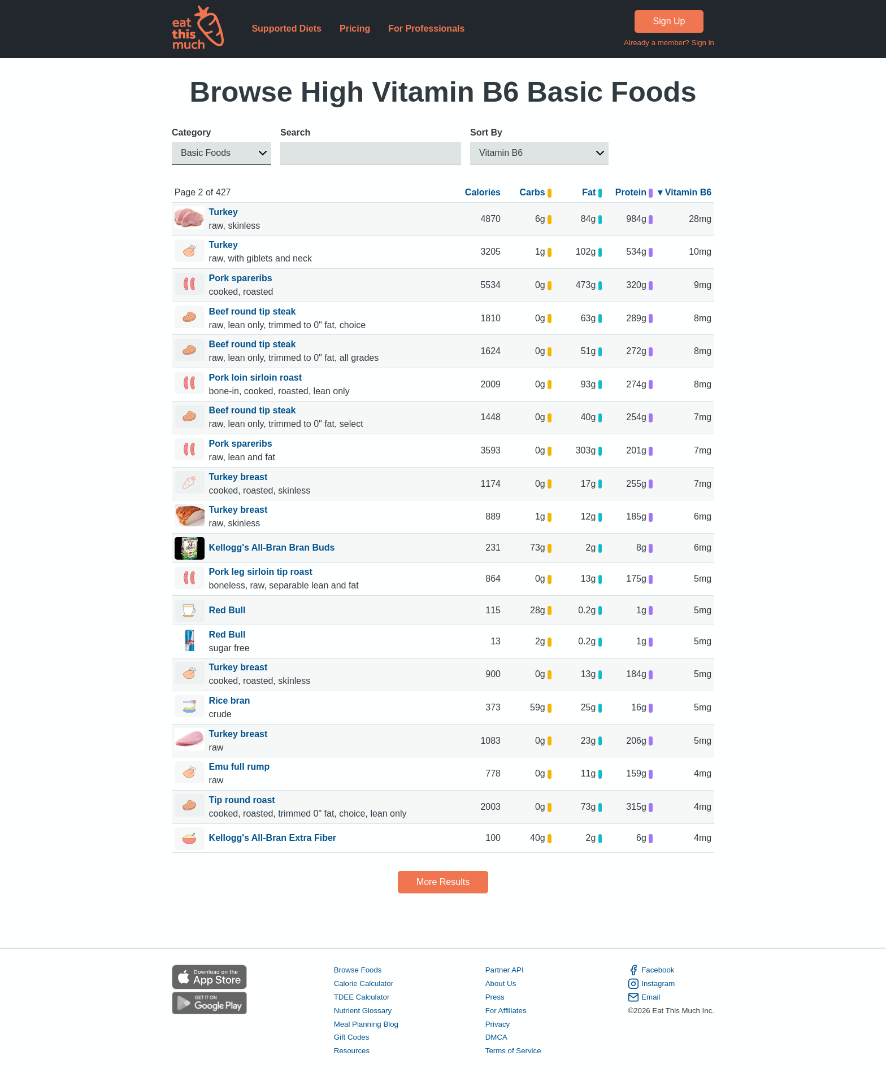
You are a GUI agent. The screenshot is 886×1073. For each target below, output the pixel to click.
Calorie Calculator (363, 983)
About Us (500, 983)
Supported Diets (286, 28)
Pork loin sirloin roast (257, 377)
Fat (592, 192)
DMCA (496, 1037)
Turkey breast (239, 477)
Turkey (225, 212)
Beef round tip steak (253, 311)
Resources (352, 1051)
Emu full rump (240, 766)
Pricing (355, 28)
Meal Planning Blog (366, 1024)
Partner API (504, 970)
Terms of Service (513, 1051)
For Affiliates (506, 1010)
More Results (443, 882)
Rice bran (231, 700)
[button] (221, 153)
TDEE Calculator (362, 997)
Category (191, 132)
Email (644, 997)
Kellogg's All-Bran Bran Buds (272, 548)
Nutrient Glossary (363, 1010)
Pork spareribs (242, 278)
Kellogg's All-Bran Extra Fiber (272, 838)
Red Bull (227, 611)
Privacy (497, 1024)
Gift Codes (352, 1037)
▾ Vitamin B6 (684, 192)
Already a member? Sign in (669, 42)
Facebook (651, 970)
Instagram (651, 983)
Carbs (535, 192)
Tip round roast (243, 800)
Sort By (486, 132)
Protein (634, 192)
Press (495, 997)
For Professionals (426, 28)
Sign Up (669, 21)
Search (295, 132)
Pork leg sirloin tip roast (262, 572)
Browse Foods (358, 970)
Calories (483, 192)
